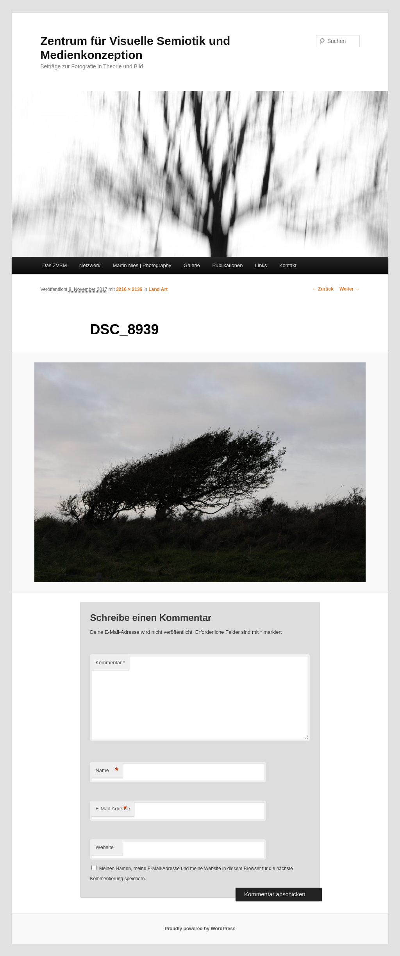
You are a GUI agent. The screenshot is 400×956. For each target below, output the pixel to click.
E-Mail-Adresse (112, 809)
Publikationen (227, 265)
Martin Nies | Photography (141, 265)
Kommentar (110, 662)
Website (104, 847)
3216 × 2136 (129, 289)
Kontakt (287, 265)
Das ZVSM (54, 265)
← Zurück (323, 289)
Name (106, 770)
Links (261, 265)
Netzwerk (89, 265)
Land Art (158, 289)
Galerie (192, 265)
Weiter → (349, 289)
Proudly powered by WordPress (199, 928)
